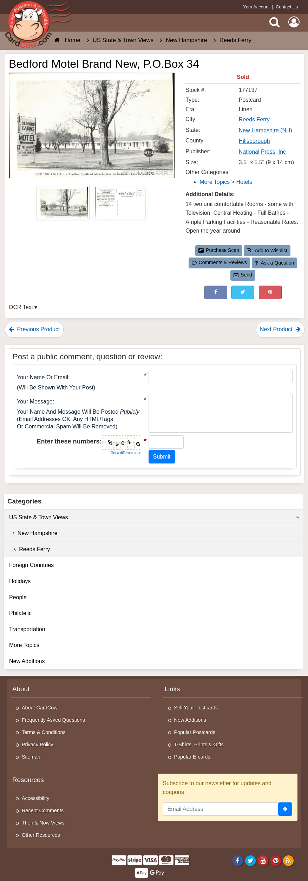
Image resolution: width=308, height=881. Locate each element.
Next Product (280, 329)
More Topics (24, 645)
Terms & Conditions (44, 732)
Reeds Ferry (29, 549)
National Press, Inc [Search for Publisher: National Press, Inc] (262, 152)
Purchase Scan (218, 250)
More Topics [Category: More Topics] (214, 182)
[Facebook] (237, 860)
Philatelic (20, 613)
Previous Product (34, 329)
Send (243, 275)
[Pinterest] (276, 860)
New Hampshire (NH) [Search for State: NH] (265, 130)
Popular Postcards (195, 732)
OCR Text (21, 307)
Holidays (20, 581)
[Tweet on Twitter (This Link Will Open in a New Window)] (242, 292)
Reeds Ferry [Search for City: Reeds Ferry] (254, 119)
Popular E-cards (192, 757)
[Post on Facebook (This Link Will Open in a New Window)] (215, 292)
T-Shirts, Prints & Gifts (199, 744)
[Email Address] (220, 809)
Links (172, 689)
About (21, 689)
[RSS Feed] (288, 860)
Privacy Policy (37, 744)
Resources (28, 779)
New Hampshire (33, 533)
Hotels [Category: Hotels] (244, 182)
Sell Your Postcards (196, 707)
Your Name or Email (42, 377)
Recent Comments (43, 810)
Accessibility (35, 798)
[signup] (285, 809)
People (18, 597)
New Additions (27, 661)
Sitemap (31, 757)
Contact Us (287, 6)
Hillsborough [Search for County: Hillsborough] (254, 141)
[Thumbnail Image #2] (120, 204)
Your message (35, 402)
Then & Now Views (43, 823)
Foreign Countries (31, 565)
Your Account (256, 6)
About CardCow (40, 707)
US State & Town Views (154, 517)
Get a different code (126, 453)
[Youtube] (263, 860)
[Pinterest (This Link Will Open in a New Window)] (270, 292)
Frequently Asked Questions (53, 720)
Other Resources (41, 835)
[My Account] (294, 22)
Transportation (27, 629)
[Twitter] (250, 860)
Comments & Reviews (219, 262)
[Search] (274, 22)
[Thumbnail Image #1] (63, 204)
